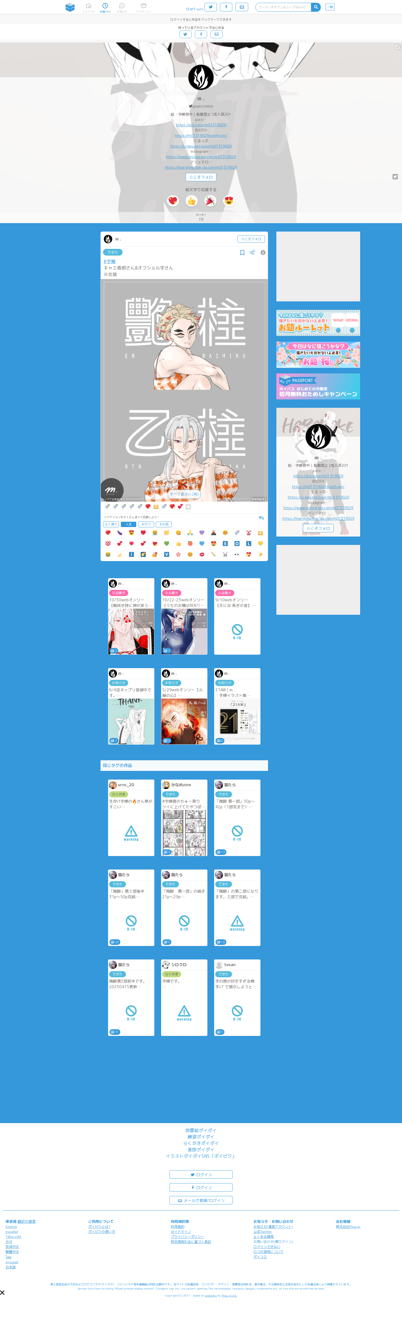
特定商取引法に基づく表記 (191, 1241)
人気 (129, 524)
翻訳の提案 (27, 1221)
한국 (9, 1241)
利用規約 (177, 1226)
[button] (2, 1292)
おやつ (146, 524)
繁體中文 (12, 1251)
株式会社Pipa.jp (348, 1226)
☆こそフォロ (201, 177)
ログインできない (266, 1246)
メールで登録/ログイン (201, 1200)
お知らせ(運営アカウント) (273, 1226)
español (12, 1231)
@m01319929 (202, 106)
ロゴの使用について (268, 1251)
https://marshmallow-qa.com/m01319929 (201, 167)
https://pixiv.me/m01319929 (201, 124)
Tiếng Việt (13, 1236)
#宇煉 (110, 261)
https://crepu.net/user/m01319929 (201, 146)
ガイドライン (181, 1231)
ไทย (8, 1257)
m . (201, 98)
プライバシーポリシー (187, 1236)
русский (12, 1262)
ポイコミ (260, 1256)
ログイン (201, 1174)
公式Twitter (262, 1231)
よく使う (111, 524)
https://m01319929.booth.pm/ (201, 135)
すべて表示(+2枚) (184, 494)
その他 (163, 524)
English (11, 1226)
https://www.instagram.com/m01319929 (201, 156)
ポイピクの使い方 (101, 1231)
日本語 (11, 1267)
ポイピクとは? (99, 1226)
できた (112, 252)
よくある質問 (263, 1236)
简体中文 (12, 1246)
